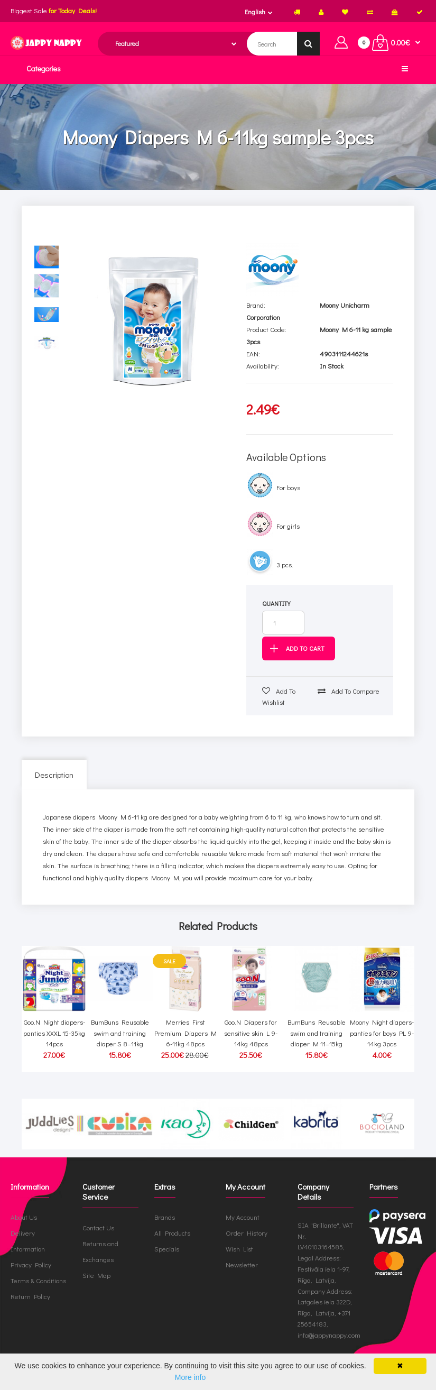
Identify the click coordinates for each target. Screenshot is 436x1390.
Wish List (239, 1248)
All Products (172, 1232)
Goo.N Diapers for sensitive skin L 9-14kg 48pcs (250, 1032)
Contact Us (98, 1227)
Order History (246, 1232)
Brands (164, 1216)
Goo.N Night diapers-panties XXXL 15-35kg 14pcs (54, 1032)
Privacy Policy (31, 1264)
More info (190, 1377)
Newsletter (242, 1264)
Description (54, 774)
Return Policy (30, 1296)
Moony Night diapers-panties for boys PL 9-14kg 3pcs (382, 1032)
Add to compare (348, 690)
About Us (24, 1216)
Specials (166, 1248)
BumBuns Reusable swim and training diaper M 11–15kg (316, 1032)
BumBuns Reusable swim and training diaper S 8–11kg (120, 1032)
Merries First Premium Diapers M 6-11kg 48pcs (185, 1032)
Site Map (96, 1275)
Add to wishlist (278, 696)
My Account (242, 1216)
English (255, 11)
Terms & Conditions (38, 1280)
